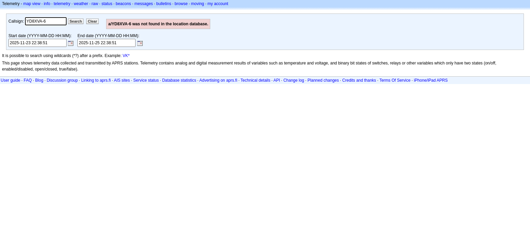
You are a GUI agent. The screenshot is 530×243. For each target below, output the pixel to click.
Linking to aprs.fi (96, 80)
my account (218, 3)
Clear (92, 21)
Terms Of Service (394, 80)
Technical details (255, 80)
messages (144, 3)
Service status (146, 80)
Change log (293, 80)
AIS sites (122, 80)
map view (32, 3)
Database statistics (179, 80)
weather (81, 3)
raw (95, 3)
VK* (126, 55)
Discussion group (62, 80)
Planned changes (323, 80)
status (106, 3)
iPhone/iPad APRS (431, 80)
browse (181, 3)
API (276, 80)
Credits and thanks (359, 80)
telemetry (62, 3)
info (47, 3)
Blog (39, 80)
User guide (10, 80)
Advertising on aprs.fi (218, 80)
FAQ (28, 80)
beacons (123, 3)
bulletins (163, 3)
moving (197, 3)
